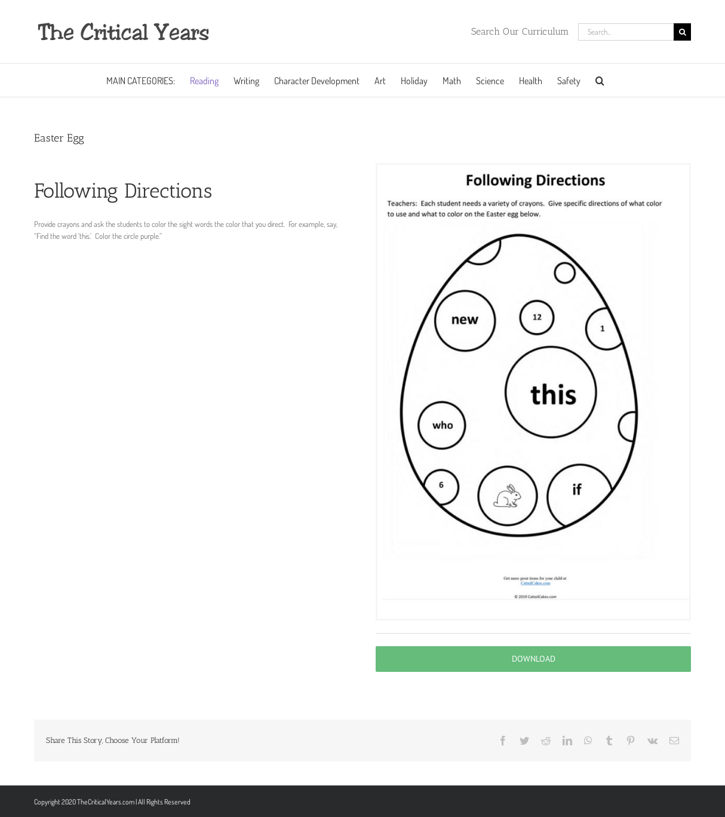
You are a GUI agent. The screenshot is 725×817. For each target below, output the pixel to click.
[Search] (682, 32)
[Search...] (626, 32)
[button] (599, 80)
